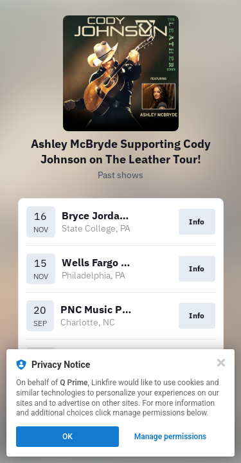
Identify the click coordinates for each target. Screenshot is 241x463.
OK (67, 436)
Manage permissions (170, 436)
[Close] (221, 362)
